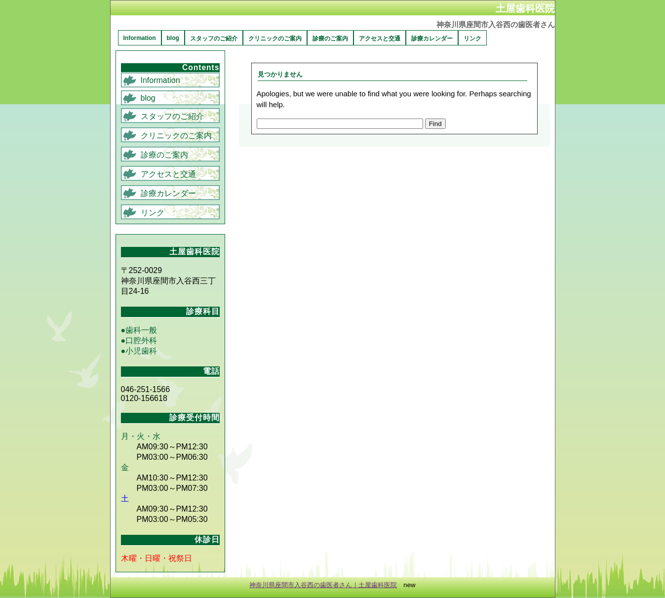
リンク (472, 38)
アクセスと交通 (379, 38)
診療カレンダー (432, 38)
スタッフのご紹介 (213, 38)
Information (139, 38)
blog (173, 38)
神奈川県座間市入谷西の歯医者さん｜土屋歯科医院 (323, 585)
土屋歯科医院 (525, 8)
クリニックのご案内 (275, 38)
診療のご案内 (330, 38)
